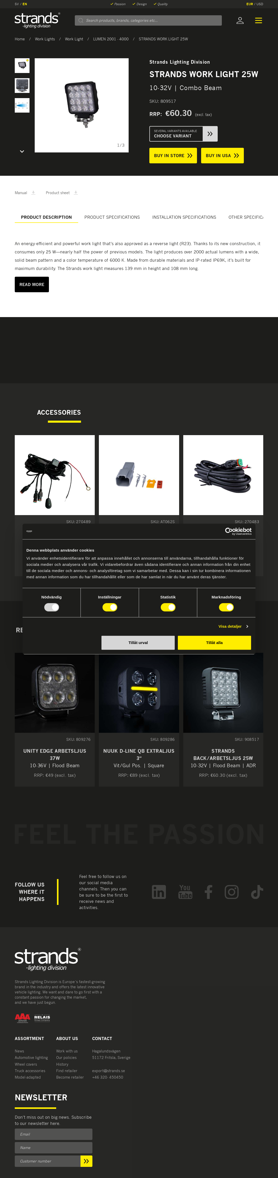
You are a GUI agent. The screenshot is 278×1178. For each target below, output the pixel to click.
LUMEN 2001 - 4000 (111, 39)
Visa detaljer (230, 626)
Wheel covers (26, 1064)
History (62, 1064)
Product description (46, 217)
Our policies (66, 1057)
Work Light (74, 39)
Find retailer (66, 1071)
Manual (25, 193)
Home (20, 39)
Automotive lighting (31, 1057)
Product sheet (62, 193)
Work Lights (45, 39)
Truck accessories (30, 1071)
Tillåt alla (214, 642)
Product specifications (112, 217)
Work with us (67, 1051)
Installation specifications (184, 217)
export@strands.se (108, 1071)
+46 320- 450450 (107, 1077)
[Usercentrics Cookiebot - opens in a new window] (229, 531)
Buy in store (173, 155)
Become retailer (70, 1077)
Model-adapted (28, 1077)
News (19, 1051)
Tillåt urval (138, 642)
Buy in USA (222, 155)
